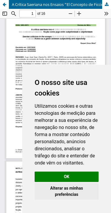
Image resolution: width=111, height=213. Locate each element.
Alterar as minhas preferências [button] (66, 191)
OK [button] (67, 176)
